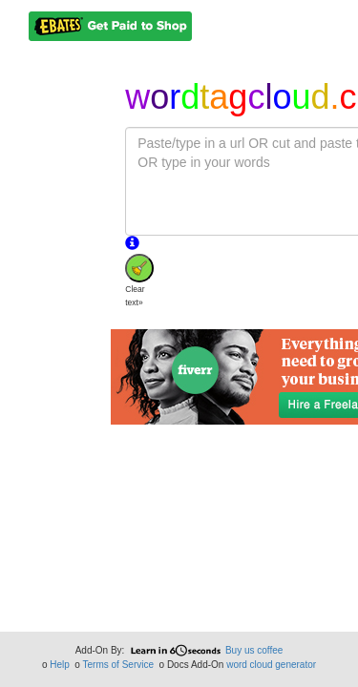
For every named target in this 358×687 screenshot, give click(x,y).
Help (60, 664)
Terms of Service (118, 664)
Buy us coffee (254, 650)
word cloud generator (271, 664)
